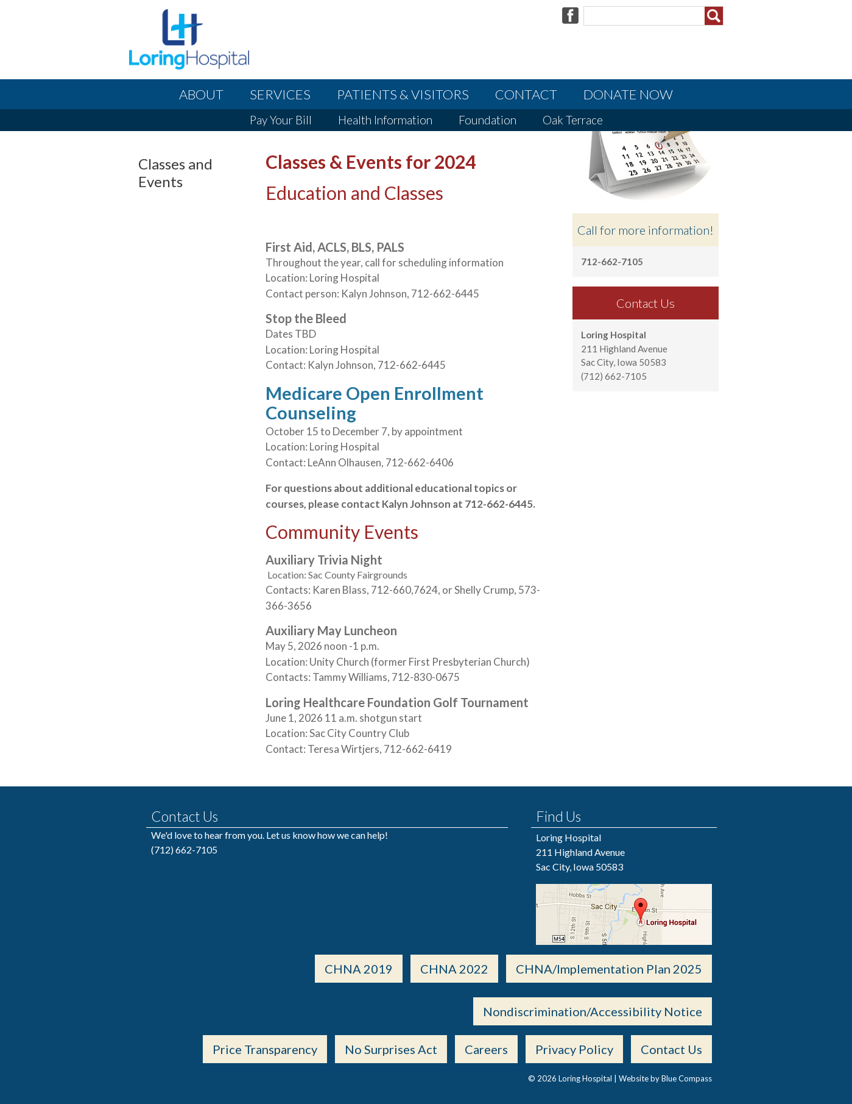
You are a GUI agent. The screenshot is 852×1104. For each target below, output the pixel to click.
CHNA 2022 (454, 968)
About (201, 94)
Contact (526, 94)
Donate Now (628, 94)
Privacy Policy (574, 1049)
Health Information (385, 120)
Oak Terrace (573, 120)
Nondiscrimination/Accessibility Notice (592, 1011)
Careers (486, 1049)
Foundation (487, 120)
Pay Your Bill (281, 120)
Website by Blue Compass (665, 1078)
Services (280, 94)
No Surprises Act (391, 1049)
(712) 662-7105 (184, 849)
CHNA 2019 (359, 968)
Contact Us (671, 1049)
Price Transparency (265, 1049)
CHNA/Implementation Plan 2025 (609, 968)
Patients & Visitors (403, 94)
